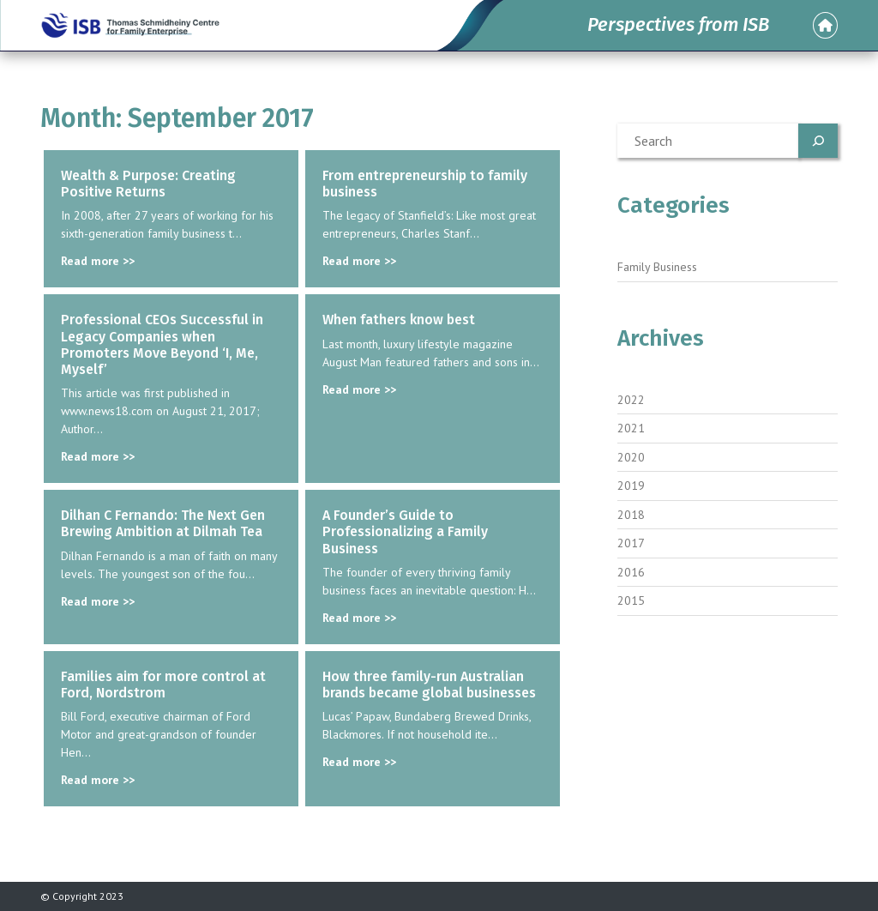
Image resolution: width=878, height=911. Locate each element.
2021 (631, 428)
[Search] (818, 141)
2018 (631, 514)
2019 (631, 485)
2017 (631, 543)
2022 (631, 399)
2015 (631, 600)
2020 (631, 457)
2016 (631, 572)
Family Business (657, 267)
